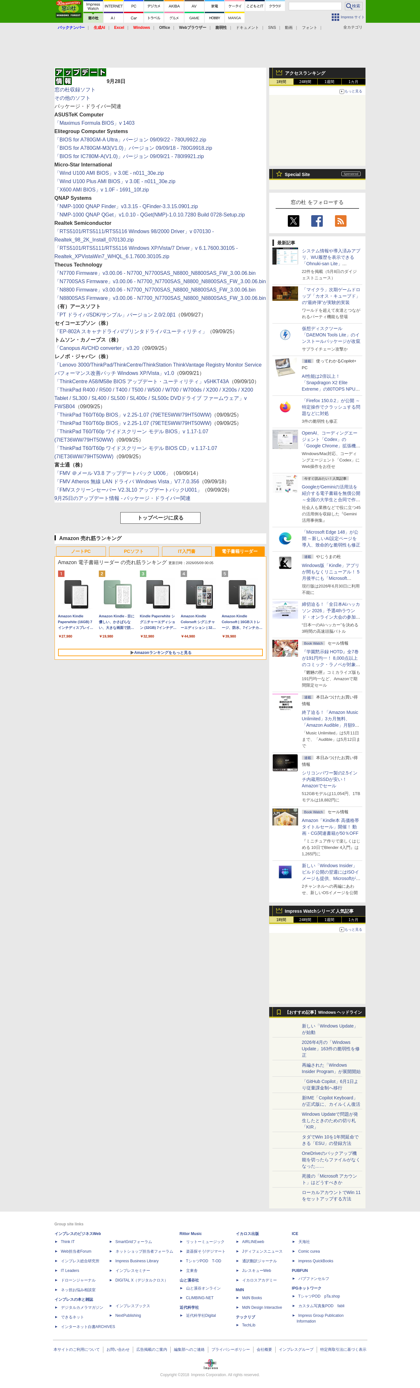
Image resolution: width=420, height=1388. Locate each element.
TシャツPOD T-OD (203, 1261)
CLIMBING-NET (200, 1298)
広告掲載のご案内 (151, 1349)
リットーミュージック (205, 1242)
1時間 (281, 82)
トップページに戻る (160, 517)
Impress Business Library (137, 1261)
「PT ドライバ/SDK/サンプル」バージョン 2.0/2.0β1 (115, 314)
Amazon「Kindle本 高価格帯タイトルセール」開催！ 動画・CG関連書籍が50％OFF (330, 827)
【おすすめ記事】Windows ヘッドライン (323, 1012)
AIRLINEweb (253, 1242)
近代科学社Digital (201, 1315)
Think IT (68, 1242)
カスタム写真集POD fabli (321, 1306)
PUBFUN (300, 1270)
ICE (295, 1233)
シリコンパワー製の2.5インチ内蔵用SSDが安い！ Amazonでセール (329, 779)
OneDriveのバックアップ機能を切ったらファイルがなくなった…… (331, 1160)
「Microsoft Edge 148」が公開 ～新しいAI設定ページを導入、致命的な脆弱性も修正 (331, 538)
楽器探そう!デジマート (206, 1251)
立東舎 (192, 1270)
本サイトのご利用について (77, 1349)
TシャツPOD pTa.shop (319, 1296)
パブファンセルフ (313, 1278)
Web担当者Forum (76, 1251)
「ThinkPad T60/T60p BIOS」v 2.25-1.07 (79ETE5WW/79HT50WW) (133, 415)
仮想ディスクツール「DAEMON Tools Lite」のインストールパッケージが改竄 (331, 335)
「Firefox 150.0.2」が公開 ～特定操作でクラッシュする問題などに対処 (331, 407)
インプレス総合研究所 (80, 1261)
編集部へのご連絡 (189, 1349)
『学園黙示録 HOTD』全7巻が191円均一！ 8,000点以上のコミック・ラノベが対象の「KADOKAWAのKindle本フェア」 (331, 664)
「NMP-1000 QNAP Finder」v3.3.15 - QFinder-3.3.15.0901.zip (126, 206)
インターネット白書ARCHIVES (88, 1327)
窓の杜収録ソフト (75, 89)
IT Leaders (70, 1270)
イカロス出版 (247, 1233)
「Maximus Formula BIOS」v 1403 (95, 123)
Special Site (297, 174)
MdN (240, 1290)
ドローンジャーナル (78, 1280)
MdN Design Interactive (262, 1307)
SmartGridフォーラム (134, 1242)
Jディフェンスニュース (262, 1251)
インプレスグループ (296, 1349)
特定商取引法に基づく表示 (343, 1349)
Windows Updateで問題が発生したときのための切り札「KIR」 (330, 1121)
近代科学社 (189, 1307)
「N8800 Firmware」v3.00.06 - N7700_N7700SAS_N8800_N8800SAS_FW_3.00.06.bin (155, 289)
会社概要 (264, 1349)
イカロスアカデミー (259, 1280)
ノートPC (80, 551)
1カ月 (353, 82)
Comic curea (309, 1251)
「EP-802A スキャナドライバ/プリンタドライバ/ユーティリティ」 (131, 331)
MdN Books (252, 1298)
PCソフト (133, 551)
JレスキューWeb (256, 1270)
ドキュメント (247, 27)
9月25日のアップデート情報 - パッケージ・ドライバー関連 (123, 498)
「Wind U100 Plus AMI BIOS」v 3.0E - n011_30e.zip (115, 181)
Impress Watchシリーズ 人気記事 (319, 911)
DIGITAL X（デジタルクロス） (142, 1280)
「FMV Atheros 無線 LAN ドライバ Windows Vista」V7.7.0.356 (127, 481)
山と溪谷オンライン (203, 1288)
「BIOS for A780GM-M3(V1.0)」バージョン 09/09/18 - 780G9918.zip (133, 148)
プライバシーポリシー (230, 1349)
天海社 (304, 1242)
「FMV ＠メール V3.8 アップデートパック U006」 (113, 473)
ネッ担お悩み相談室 (78, 1290)
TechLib (248, 1325)
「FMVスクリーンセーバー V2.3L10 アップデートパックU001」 (128, 490)
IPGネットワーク (307, 1288)
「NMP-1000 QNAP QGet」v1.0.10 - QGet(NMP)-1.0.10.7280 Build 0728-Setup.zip (150, 214)
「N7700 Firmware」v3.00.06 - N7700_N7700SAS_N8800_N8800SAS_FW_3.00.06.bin (155, 273)
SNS (272, 27)
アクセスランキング (305, 73)
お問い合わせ (118, 1349)
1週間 (329, 82)
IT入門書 (186, 551)
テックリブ (245, 1317)
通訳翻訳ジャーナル (259, 1261)
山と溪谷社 (189, 1280)
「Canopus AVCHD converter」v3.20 (97, 348)
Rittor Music (191, 1233)
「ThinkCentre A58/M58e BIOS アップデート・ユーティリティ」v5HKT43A (142, 381)
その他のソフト (72, 98)
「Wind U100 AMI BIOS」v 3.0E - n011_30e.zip (109, 173)
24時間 (305, 82)
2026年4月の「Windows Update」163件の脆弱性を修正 (331, 1049)
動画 (289, 27)
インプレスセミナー (133, 1270)
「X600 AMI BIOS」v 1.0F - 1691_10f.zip (102, 189)
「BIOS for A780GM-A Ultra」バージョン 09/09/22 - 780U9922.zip (130, 139)
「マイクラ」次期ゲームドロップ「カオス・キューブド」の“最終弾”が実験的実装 (331, 296)
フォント (309, 27)
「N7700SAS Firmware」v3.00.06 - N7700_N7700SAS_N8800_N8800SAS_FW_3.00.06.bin (160, 281)
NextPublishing (128, 1315)
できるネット (72, 1317)
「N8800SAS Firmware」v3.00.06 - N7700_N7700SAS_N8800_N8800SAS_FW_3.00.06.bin (160, 298)
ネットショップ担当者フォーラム (144, 1251)
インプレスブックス (133, 1306)
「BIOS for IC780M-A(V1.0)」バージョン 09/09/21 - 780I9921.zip (129, 156)
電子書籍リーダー (240, 551)
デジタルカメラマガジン (82, 1307)
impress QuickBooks (315, 1261)
